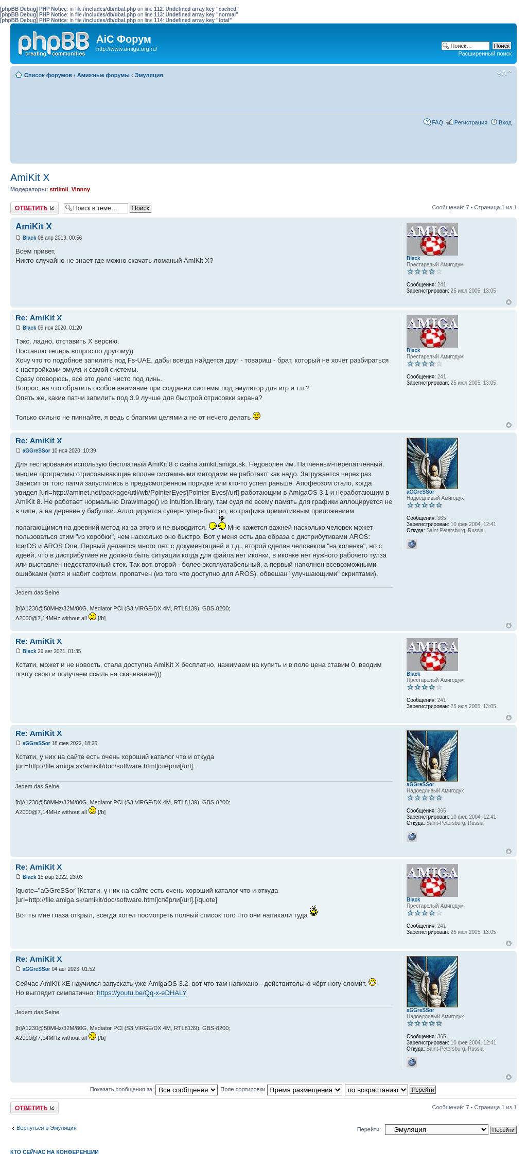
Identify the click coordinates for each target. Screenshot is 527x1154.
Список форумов (48, 75)
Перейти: (369, 1129)
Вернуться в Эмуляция (46, 1128)
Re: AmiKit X (38, 317)
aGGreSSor (36, 451)
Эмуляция (149, 75)
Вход (505, 122)
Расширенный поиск (485, 53)
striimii (58, 189)
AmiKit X (30, 177)
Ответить (34, 208)
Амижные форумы (103, 75)
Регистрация (470, 122)
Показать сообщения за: (154, 1089)
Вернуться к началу (509, 302)
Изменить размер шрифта (504, 73)
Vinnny (81, 189)
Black (30, 238)
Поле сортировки (281, 1089)
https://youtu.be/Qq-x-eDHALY (142, 993)
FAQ (437, 122)
